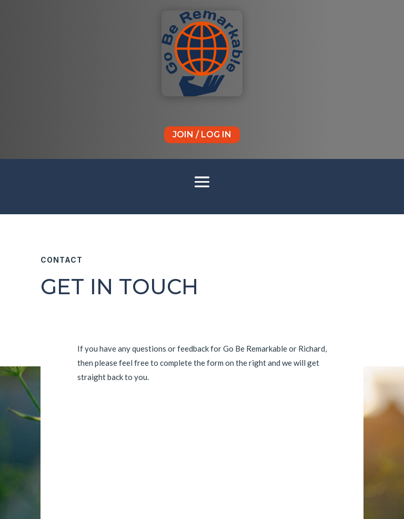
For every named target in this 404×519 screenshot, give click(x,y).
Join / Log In (202, 134)
